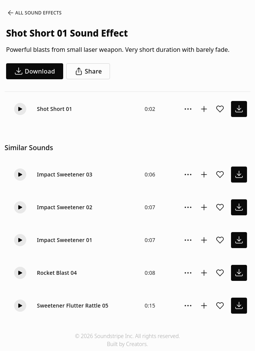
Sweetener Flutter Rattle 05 (72, 305)
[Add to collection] (204, 109)
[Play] (20, 109)
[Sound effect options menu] (188, 109)
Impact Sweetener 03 (64, 174)
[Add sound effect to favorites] (220, 109)
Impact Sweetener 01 (64, 240)
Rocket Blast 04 (57, 272)
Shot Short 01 (54, 108)
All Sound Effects (34, 13)
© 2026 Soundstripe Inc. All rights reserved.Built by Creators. (127, 340)
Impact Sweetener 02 (64, 207)
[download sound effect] (239, 109)
